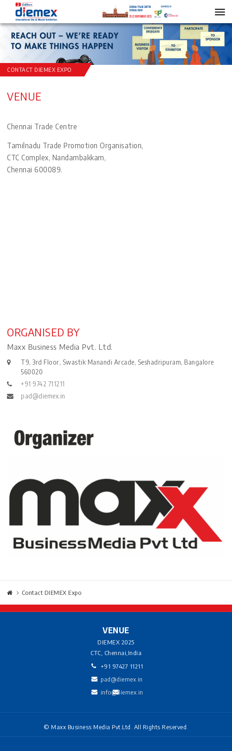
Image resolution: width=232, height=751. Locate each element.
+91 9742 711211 (43, 384)
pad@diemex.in (43, 396)
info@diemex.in (122, 692)
